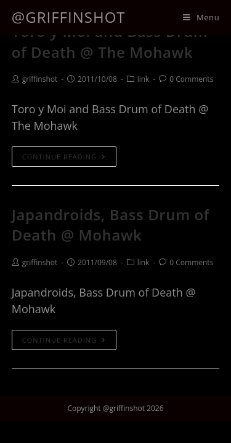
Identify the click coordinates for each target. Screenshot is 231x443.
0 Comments (191, 79)
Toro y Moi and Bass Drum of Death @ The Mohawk (110, 41)
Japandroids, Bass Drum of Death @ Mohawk (110, 224)
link (143, 79)
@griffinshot (69, 17)
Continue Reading (64, 156)
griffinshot (39, 79)
